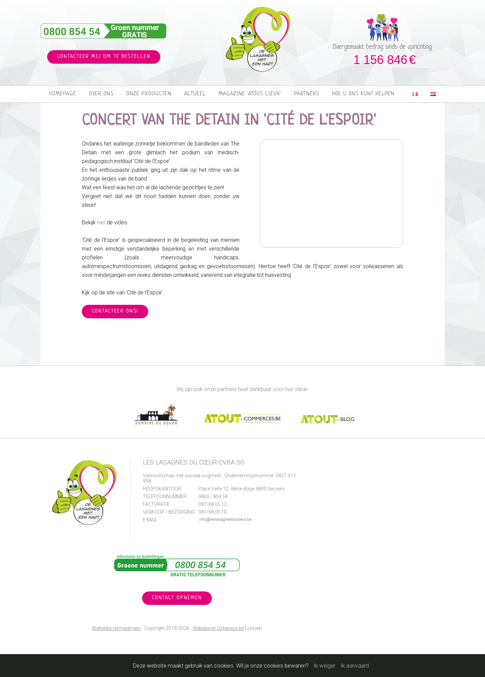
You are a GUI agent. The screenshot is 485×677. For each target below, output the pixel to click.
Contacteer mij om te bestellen (104, 57)
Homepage (62, 94)
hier (101, 222)
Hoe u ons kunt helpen (363, 94)
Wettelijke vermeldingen (116, 628)
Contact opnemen (177, 598)
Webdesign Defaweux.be (218, 628)
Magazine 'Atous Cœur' (250, 94)
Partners (306, 94)
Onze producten (148, 94)
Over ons (101, 94)
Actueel (195, 94)
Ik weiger (324, 665)
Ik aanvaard (355, 665)
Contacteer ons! (115, 311)
